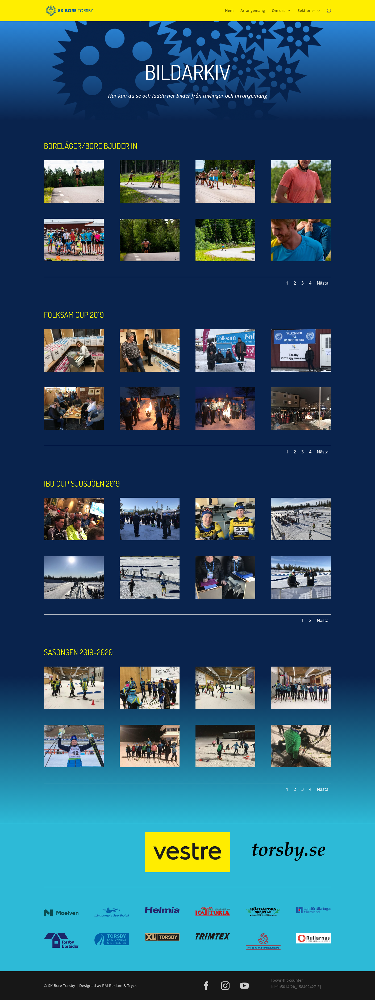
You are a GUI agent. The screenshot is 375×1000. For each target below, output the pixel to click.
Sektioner (306, 11)
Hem (229, 11)
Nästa (322, 283)
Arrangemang (252, 11)
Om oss (278, 11)
